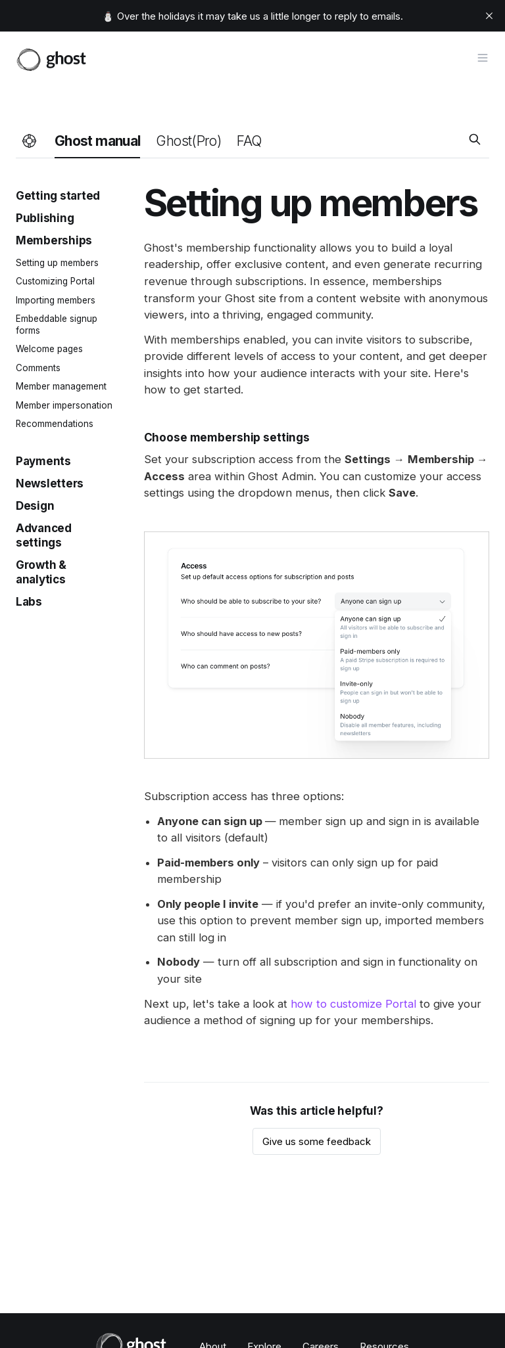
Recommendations (54, 423)
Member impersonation (64, 405)
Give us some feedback (316, 1141)
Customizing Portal (55, 281)
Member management (61, 386)
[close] (489, 15)
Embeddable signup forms (56, 324)
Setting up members (57, 263)
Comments (38, 368)
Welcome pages (49, 349)
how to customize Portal (353, 1003)
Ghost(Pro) (188, 141)
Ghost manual (97, 141)
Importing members (55, 300)
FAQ (249, 141)
